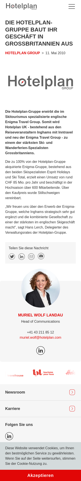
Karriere (12, 408)
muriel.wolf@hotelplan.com (40, 337)
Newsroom (15, 392)
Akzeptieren (40, 475)
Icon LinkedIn (9, 436)
